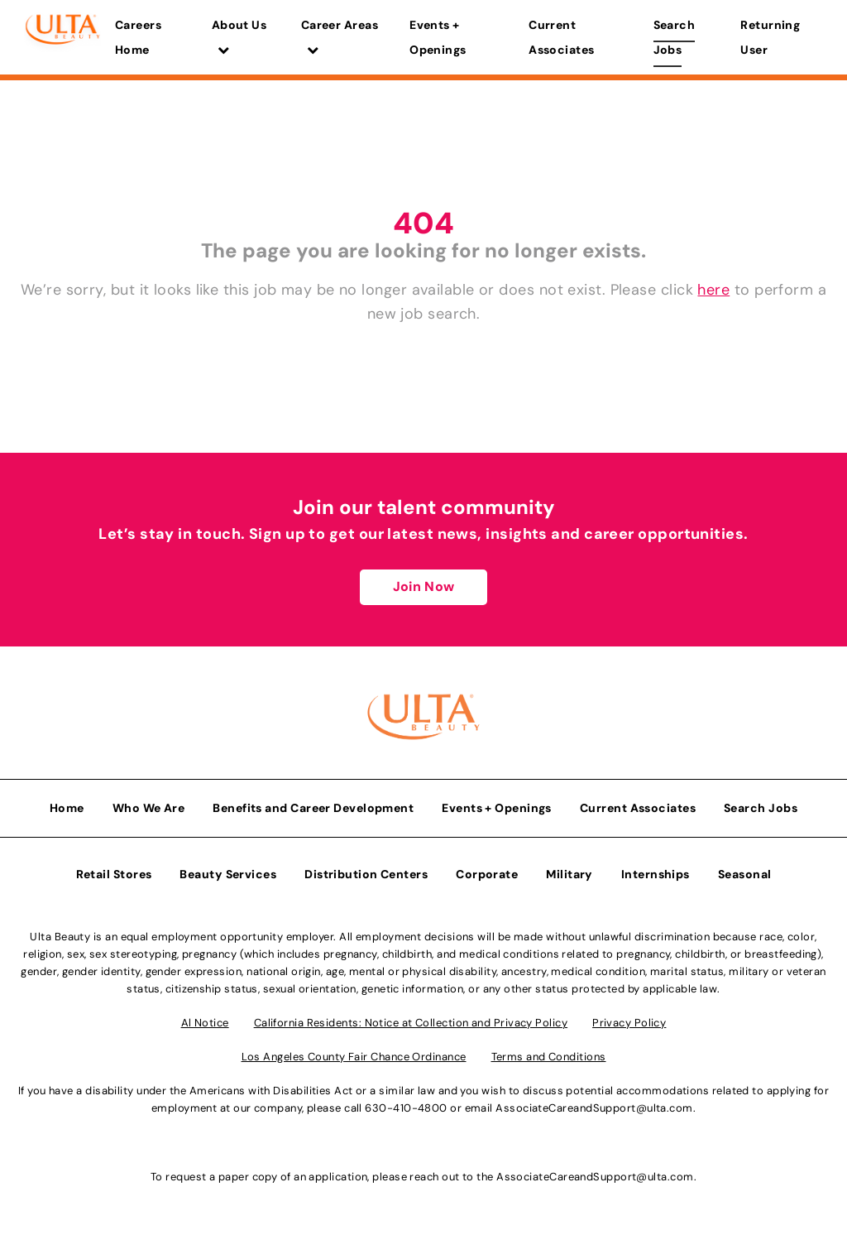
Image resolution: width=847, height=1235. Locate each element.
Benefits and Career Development (313, 807)
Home (67, 807)
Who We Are (148, 807)
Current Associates (562, 37)
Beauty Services (227, 874)
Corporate (487, 874)
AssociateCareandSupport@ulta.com (593, 1108)
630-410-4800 (406, 1108)
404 (423, 223)
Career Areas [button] (339, 36)
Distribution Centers (366, 874)
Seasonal (745, 874)
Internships (655, 874)
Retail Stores (114, 874)
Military (569, 874)
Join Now (423, 586)
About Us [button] (239, 36)
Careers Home (138, 37)
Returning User (770, 37)
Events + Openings (438, 37)
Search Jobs (674, 37)
